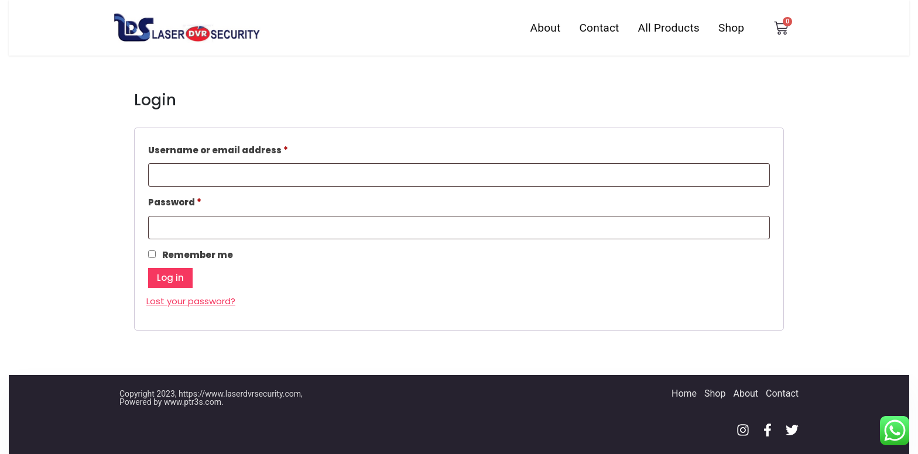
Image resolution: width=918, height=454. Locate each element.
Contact (599, 28)
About (545, 28)
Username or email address (239, 149)
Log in (170, 277)
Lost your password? (190, 301)
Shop (731, 28)
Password (196, 201)
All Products (669, 28)
